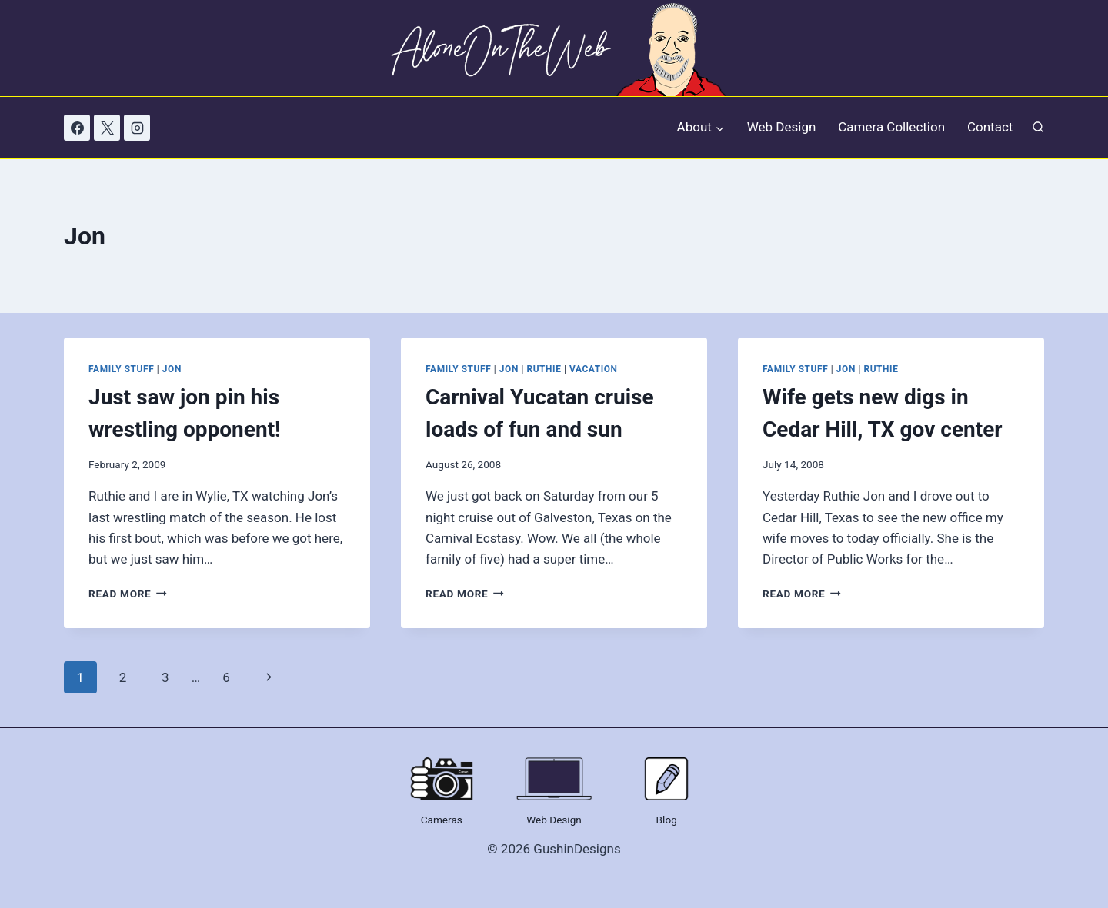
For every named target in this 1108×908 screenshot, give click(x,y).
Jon (172, 369)
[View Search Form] (1038, 128)
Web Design (781, 127)
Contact (990, 127)
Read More (127, 593)
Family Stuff (121, 369)
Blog (666, 819)
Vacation (593, 369)
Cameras (441, 819)
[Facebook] (77, 128)
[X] (107, 128)
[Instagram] (137, 128)
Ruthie (543, 369)
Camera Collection (891, 127)
